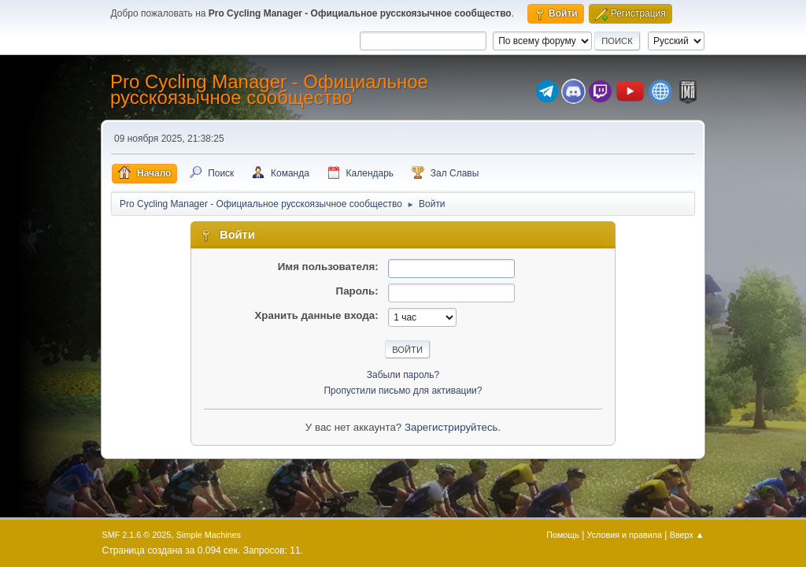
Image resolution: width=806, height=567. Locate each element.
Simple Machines (208, 534)
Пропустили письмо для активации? (403, 390)
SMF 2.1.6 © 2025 (137, 534)
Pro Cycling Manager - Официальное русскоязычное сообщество (269, 89)
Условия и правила (624, 534)
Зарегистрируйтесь (451, 427)
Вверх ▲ (687, 534)
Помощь (562, 534)
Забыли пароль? (403, 374)
